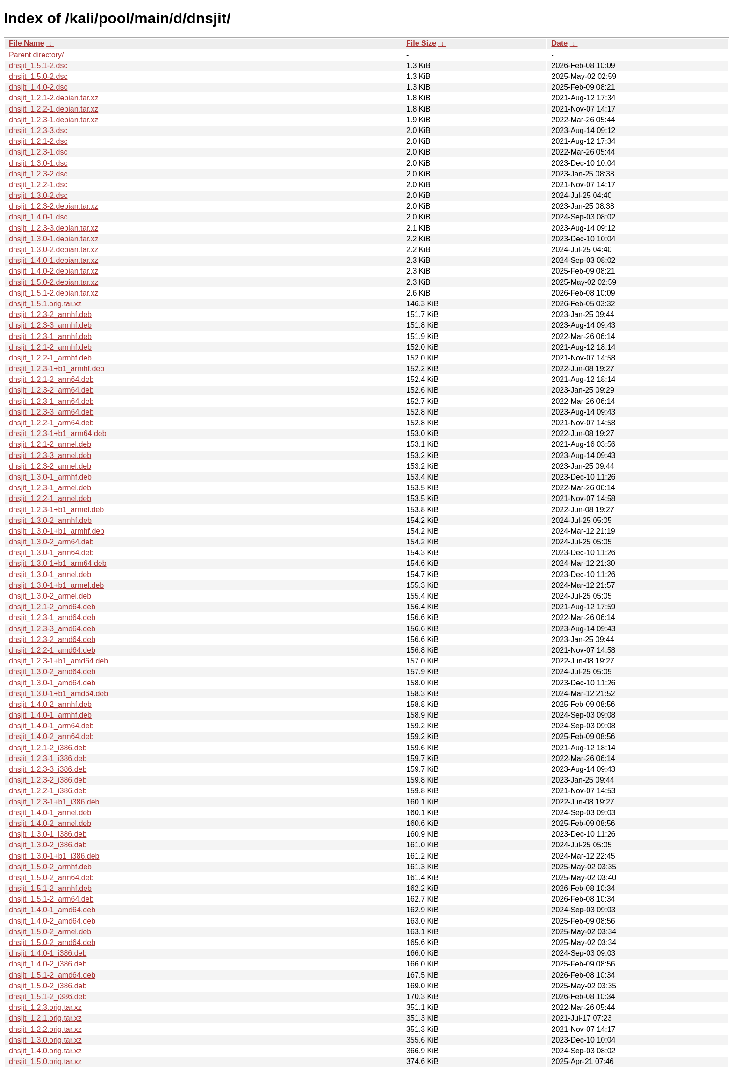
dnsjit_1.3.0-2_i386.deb (47, 845)
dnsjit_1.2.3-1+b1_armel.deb (56, 510)
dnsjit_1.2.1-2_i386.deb (47, 748)
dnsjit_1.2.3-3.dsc (38, 130)
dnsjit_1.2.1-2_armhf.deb (50, 347)
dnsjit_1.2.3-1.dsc (38, 152)
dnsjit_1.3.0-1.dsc (38, 163)
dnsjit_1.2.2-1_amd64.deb (52, 650)
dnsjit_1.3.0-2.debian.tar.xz (53, 250)
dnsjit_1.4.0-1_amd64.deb (52, 910)
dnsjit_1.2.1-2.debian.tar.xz (53, 98)
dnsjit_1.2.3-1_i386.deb (47, 758)
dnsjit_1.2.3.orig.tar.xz (45, 1007)
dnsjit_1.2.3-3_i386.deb (47, 769)
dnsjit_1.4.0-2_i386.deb (47, 964)
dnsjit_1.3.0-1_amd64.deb (52, 683)
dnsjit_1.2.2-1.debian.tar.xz (53, 109)
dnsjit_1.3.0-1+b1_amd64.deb (58, 694)
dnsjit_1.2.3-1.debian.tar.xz (53, 120)
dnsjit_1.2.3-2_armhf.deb (50, 314)
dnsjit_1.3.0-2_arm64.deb (51, 542)
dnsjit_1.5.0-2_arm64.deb (51, 878)
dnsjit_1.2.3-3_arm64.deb (51, 412)
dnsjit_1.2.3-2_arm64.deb (51, 390)
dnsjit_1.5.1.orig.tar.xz (45, 304)
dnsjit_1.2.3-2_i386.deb (47, 780)
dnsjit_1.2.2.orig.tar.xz (45, 1029)
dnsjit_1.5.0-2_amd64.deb (52, 942)
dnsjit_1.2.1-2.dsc (38, 141)
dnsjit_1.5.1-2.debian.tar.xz (53, 293)
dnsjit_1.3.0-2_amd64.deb (52, 672)
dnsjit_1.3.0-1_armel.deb (50, 574)
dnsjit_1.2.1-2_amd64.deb (52, 607)
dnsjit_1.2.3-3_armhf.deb (50, 325)
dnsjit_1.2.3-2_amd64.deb (52, 639)
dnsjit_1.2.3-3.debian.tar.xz (53, 228)
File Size (421, 43)
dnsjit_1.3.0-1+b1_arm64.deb (58, 563)
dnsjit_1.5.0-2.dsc (38, 76)
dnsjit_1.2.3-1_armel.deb (50, 488)
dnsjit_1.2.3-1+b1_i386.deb (54, 802)
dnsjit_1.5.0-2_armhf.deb (50, 867)
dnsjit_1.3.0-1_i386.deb (47, 834)
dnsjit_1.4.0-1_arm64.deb (51, 726)
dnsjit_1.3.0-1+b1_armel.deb (56, 585)
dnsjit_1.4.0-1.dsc (38, 217)
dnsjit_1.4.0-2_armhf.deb (50, 704)
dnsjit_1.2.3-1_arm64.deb (51, 401)
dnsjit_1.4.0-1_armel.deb (50, 813)
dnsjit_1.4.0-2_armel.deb (50, 823)
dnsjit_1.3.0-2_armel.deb (50, 596)
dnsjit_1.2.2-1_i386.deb (47, 791)
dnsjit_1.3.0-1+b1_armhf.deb (56, 531)
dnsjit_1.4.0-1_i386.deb (47, 953)
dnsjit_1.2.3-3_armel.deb (50, 455)
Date (559, 43)
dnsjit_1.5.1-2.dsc (38, 66)
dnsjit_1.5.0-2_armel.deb (50, 932)
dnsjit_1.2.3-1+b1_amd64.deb (58, 661)
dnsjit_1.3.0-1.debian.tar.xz (53, 239)
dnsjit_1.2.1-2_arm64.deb (51, 379)
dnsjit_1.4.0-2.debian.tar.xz (53, 271)
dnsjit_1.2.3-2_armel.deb (50, 466)
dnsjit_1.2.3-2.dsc (38, 174)
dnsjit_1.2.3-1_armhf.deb (50, 336)
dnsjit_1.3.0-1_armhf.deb (50, 477)
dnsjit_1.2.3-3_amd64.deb (52, 629)
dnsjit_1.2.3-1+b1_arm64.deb (58, 433)
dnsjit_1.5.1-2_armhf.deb (50, 888)
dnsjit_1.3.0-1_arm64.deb (51, 553)
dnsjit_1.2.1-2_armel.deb (50, 444)
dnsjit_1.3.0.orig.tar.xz (45, 1040)
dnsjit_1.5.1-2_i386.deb (47, 997)
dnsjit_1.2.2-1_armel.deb (50, 498)
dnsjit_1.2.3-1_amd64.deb (52, 617)
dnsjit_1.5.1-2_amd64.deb (52, 975)
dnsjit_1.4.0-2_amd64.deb (52, 921)
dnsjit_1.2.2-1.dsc (38, 185)
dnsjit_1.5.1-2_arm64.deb (51, 899)
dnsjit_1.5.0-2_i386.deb (47, 986)
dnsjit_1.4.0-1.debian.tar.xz (53, 260)
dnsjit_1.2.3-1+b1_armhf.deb (56, 369)
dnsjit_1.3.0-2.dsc (38, 195)
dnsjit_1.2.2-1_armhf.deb (50, 358)
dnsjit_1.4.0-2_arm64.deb (51, 737)
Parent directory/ (36, 55)
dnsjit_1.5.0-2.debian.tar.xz (53, 282)
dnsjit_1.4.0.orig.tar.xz (45, 1051)
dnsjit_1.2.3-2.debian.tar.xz (53, 206)
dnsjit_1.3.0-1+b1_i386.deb (54, 856)
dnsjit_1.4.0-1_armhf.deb (50, 715)
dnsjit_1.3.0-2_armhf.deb (50, 520)
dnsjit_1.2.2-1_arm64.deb (51, 423)
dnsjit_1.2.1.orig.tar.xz (45, 1018)
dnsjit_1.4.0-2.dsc (38, 87)
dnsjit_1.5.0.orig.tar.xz (45, 1061)
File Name (26, 43)
